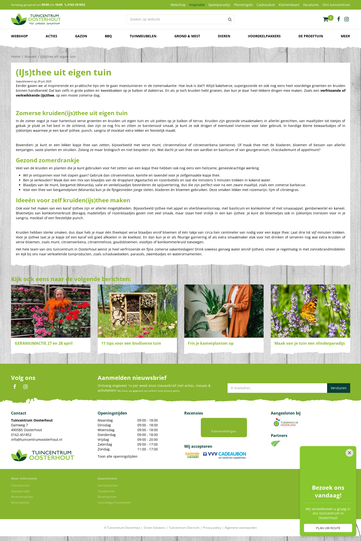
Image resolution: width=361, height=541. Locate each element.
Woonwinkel (20, 502)
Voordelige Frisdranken (114, 502)
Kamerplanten (108, 485)
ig (346, 19)
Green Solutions (154, 528)
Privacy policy (212, 528)
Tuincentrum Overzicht (184, 528)
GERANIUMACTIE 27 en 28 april (44, 343)
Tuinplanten (106, 491)
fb (338, 19)
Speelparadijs (20, 491)
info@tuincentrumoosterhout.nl (36, 439)
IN (25, 386)
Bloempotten (107, 497)
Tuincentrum (20, 485)
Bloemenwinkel (22, 497)
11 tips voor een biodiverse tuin (131, 343)
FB (14, 386)
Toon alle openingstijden (118, 456)
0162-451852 (21, 434)
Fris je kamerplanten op (211, 343)
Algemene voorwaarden (241, 528)
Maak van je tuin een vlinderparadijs (309, 343)
